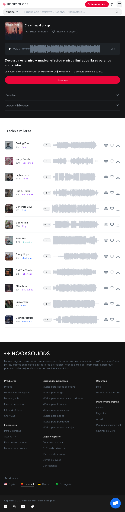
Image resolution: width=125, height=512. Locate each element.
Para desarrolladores (15, 442)
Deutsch (44, 484)
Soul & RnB (27, 194)
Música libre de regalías (17, 392)
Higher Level (23, 174)
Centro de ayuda (52, 459)
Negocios (101, 413)
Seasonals (28, 162)
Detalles (62, 95)
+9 (47, 145)
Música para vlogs (53, 392)
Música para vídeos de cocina (59, 386)
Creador (100, 407)
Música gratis (11, 398)
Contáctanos (50, 465)
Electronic (27, 258)
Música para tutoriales (55, 404)
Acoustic (27, 242)
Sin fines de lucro (105, 430)
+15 (47, 319)
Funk (24, 210)
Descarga (62, 79)
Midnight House (24, 317)
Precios (8, 386)
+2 (47, 224)
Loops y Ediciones (62, 105)
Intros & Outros (13, 409)
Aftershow (21, 285)
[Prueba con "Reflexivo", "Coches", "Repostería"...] (67, 12)
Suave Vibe (22, 301)
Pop (24, 147)
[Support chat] (115, 503)
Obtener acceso (97, 4)
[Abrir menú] (119, 4)
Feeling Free (22, 143)
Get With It (22, 222)
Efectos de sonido (14, 404)
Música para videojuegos (56, 409)
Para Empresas (12, 430)
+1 (46, 208)
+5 (47, 288)
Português (63, 484)
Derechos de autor (53, 442)
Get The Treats (24, 270)
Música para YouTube (108, 392)
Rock (25, 178)
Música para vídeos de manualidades (63, 398)
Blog (98, 386)
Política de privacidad (54, 448)
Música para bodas (53, 415)
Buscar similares (37, 31)
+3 (47, 161)
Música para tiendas (15, 448)
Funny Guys (22, 254)
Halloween (27, 273)
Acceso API (10, 436)
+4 (47, 240)
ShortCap (9, 415)
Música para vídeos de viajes (58, 427)
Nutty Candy (23, 159)
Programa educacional (108, 424)
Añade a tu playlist (64, 31)
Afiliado (100, 419)
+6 (47, 192)
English (10, 484)
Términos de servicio (54, 453)
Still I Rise (21, 238)
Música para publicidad (56, 421)
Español (27, 483)
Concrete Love (24, 206)
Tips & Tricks (23, 190)
